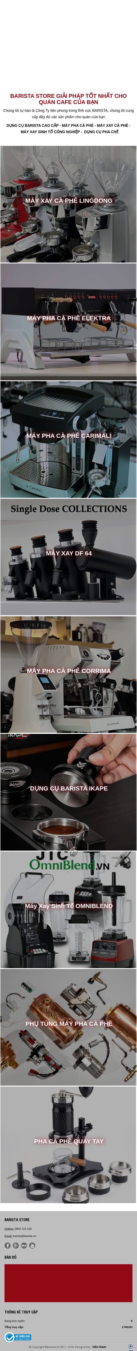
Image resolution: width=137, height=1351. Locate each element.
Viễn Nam (99, 1347)
